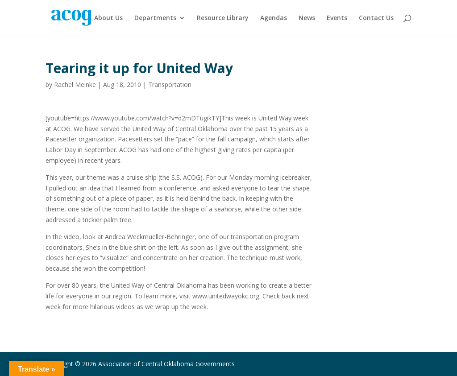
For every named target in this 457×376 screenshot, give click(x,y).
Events (337, 18)
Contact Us (376, 18)
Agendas (273, 18)
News (307, 18)
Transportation (169, 84)
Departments (155, 18)
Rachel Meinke (75, 84)
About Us (108, 18)
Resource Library (223, 18)
